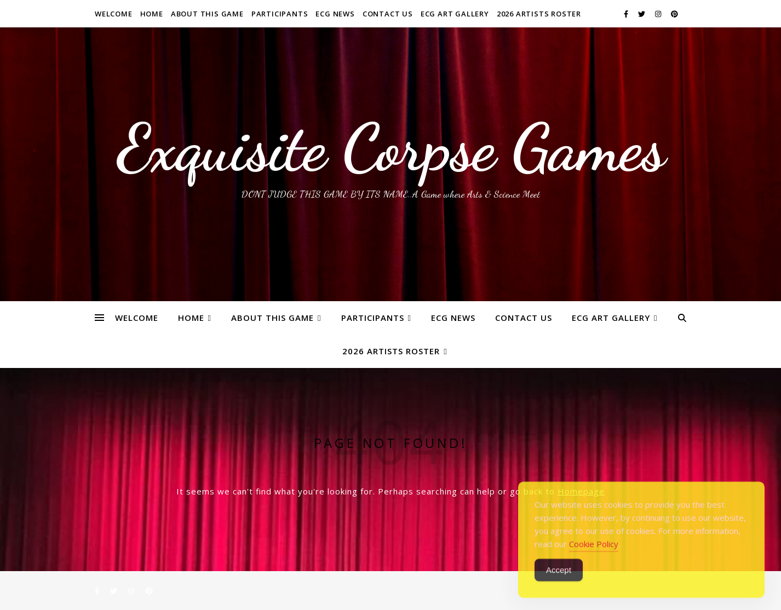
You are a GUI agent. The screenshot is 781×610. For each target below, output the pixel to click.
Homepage (581, 491)
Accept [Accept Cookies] (558, 583)
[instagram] (659, 14)
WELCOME (114, 14)
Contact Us (388, 14)
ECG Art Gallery (455, 14)
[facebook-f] (627, 14)
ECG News (334, 14)
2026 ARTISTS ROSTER (539, 14)
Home (151, 14)
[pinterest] (674, 14)
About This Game (207, 14)
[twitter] (642, 14)
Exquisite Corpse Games (391, 148)
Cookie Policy (593, 556)
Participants (279, 14)
